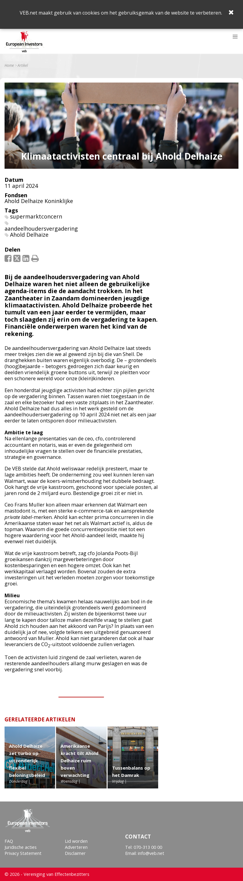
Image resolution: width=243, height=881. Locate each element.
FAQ (9, 841)
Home (9, 65)
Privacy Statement (23, 853)
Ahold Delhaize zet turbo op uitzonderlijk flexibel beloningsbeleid (27, 760)
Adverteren (76, 847)
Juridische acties (21, 847)
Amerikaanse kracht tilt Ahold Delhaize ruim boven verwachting (79, 760)
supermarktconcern (36, 216)
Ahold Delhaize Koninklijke (39, 201)
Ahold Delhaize (29, 234)
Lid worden (76, 841)
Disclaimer (75, 853)
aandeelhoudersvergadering (41, 228)
